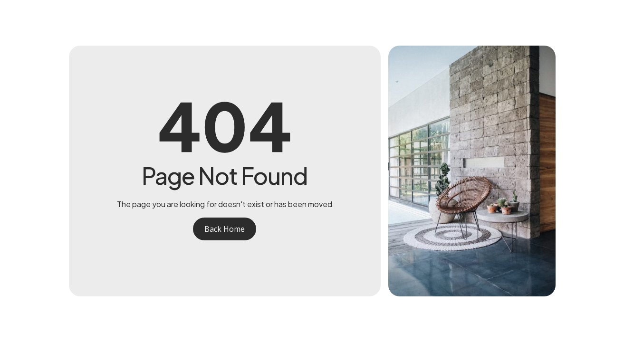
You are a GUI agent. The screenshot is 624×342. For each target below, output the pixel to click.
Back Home (224, 229)
